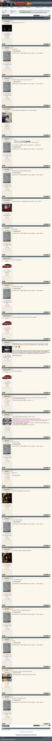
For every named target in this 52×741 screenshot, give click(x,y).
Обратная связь (12, 739)
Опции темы (47, 17)
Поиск (48, 7)
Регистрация (4, 7)
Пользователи (19, 7)
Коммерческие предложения (38, 10)
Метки (3, 728)
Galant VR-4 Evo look (16, 355)
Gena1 (7, 471)
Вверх (2, 737)
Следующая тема (29, 731)
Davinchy (6, 414)
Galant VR (7, 21)
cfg (7, 670)
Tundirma (6, 342)
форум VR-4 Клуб (23, 10)
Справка (11, 7)
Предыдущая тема (23, 731)
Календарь (28, 7)
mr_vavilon (7, 200)
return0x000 (7, 109)
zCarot (35, 734)
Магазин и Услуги (30, 10)
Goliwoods (7, 489)
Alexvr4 (7, 47)
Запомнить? (13, 11)
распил (9, 729)
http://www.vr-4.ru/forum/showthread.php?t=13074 (26, 674)
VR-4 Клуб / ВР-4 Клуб (5, 739)
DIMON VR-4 (7, 258)
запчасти (3, 729)
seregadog (7, 396)
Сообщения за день (39, 7)
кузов (6, 729)
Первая (41, 15)
